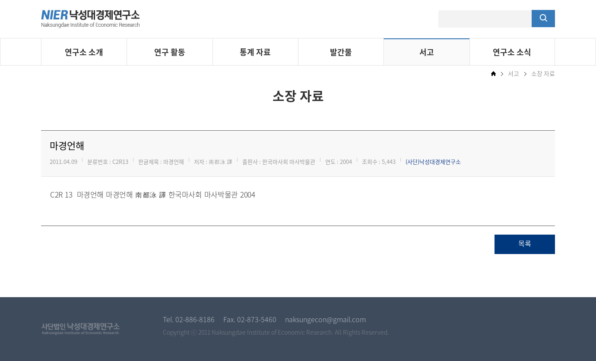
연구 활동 (169, 52)
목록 (524, 244)
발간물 (341, 52)
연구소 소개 (84, 52)
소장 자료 (543, 73)
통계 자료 (255, 52)
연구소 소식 (512, 52)
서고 (426, 52)
